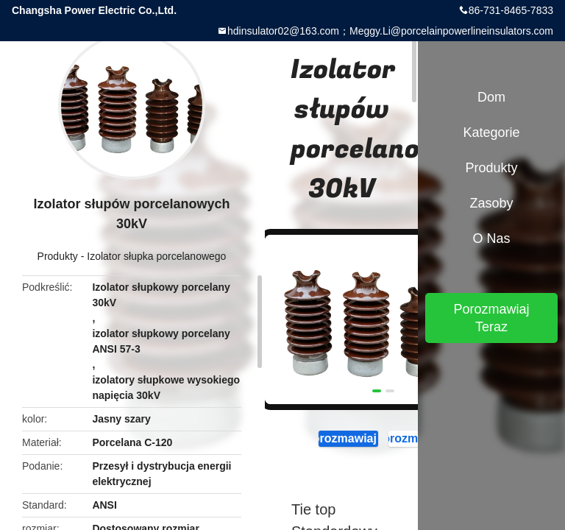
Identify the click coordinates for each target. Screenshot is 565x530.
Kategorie (491, 132)
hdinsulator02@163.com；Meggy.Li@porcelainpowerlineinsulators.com (390, 31)
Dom (491, 97)
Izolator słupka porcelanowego (156, 256)
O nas (491, 238)
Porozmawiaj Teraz (343, 438)
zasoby (491, 203)
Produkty (58, 256)
